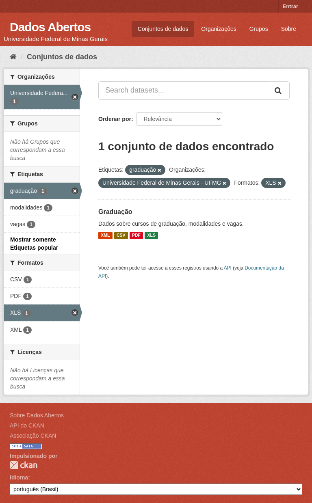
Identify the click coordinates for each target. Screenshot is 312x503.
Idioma (19, 477)
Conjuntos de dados (163, 29)
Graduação (115, 211)
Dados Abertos (50, 27)
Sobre (288, 29)
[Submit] (279, 90)
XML (105, 235)
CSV (121, 235)
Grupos (258, 29)
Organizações (218, 29)
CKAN (23, 465)
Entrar (290, 6)
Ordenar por (114, 119)
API (228, 268)
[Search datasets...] (183, 90)
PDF (136, 235)
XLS (151, 235)
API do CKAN (27, 425)
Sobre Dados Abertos (37, 415)
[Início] (13, 57)
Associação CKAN (33, 435)
